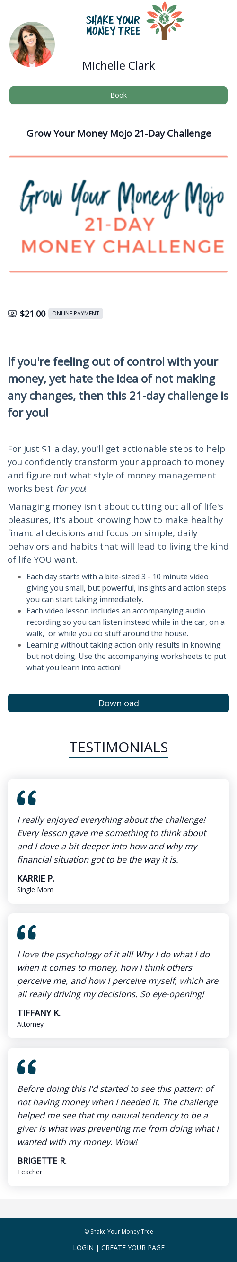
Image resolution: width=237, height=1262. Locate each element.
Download (118, 703)
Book (118, 94)
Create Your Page (133, 1247)
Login (83, 1247)
